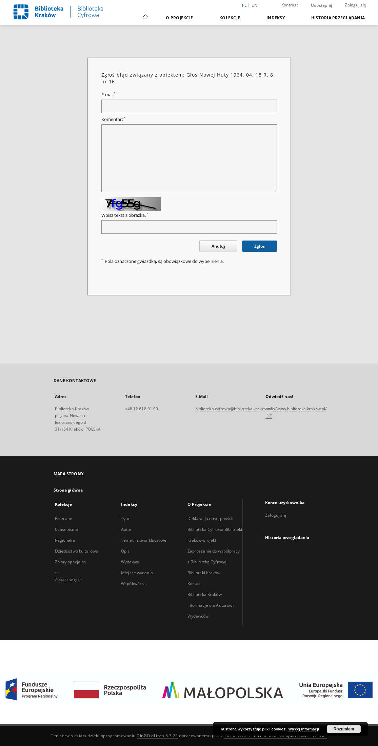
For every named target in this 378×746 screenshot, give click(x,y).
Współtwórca (133, 583)
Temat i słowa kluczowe (143, 540)
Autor (126, 529)
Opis (125, 551)
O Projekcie (179, 18)
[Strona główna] (145, 17)
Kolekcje (229, 18)
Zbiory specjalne (70, 562)
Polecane (64, 518)
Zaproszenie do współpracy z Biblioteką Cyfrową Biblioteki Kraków (213, 562)
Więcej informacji (304, 729)
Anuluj (218, 246)
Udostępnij (321, 5)
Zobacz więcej (68, 579)
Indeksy (275, 18)
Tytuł (126, 518)
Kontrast (289, 5)
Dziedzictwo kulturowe (76, 551)
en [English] (254, 5)
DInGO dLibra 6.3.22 (157, 736)
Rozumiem (344, 729)
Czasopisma (66, 529)
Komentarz (113, 119)
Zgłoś (259, 246)
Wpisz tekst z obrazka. (124, 215)
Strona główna (68, 490)
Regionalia (65, 540)
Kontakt (194, 583)
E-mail (108, 95)
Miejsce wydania (137, 573)
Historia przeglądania (338, 18)
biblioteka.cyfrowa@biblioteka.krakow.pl (233, 409)
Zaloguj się (355, 5)
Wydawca (130, 562)
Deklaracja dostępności (210, 518)
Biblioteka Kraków (204, 594)
